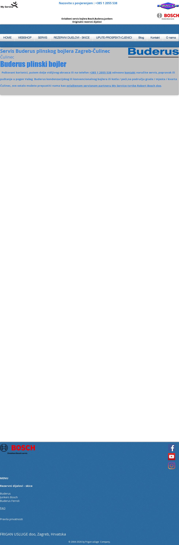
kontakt (130, 72)
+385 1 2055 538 (100, 72)
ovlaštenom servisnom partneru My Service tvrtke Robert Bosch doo (113, 86)
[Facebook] (171, 447)
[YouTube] (171, 456)
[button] (42, 37)
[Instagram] (171, 465)
